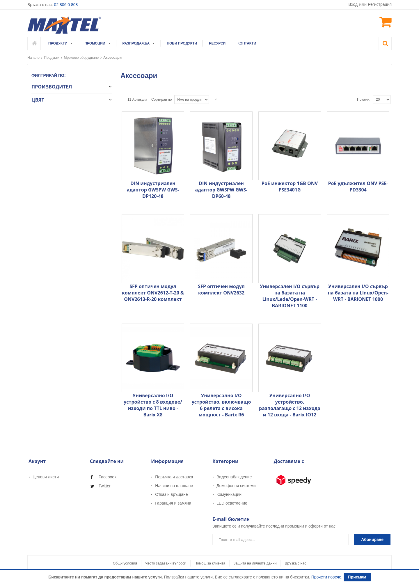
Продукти (51, 58)
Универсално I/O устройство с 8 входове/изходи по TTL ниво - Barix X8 (153, 405)
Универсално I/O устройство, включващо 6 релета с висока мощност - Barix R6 (221, 405)
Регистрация (380, 4)
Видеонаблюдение (234, 477)
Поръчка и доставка (174, 477)
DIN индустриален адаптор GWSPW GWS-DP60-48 (221, 189)
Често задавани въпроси (153, 563)
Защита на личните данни (267, 563)
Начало (33, 58)
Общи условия (100, 563)
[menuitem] (60, 43)
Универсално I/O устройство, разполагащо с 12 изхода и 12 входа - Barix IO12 (289, 405)
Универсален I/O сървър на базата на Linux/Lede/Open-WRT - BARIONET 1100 (289, 296)
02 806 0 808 (66, 4)
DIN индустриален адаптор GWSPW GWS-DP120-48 (153, 189)
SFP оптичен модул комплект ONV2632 (221, 289)
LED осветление (231, 503)
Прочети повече (326, 577)
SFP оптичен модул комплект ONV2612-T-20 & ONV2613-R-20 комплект (153, 292)
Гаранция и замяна (173, 503)
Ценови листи (46, 477)
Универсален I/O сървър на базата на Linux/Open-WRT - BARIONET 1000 (358, 292)
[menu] (152, 43)
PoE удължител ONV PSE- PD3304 (358, 186)
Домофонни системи (236, 485)
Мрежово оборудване (81, 58)
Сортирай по (161, 99)
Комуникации (229, 494)
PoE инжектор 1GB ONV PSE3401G (290, 186)
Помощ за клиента (210, 563)
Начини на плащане (174, 485)
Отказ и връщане (171, 494)
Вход (353, 4)
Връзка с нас (320, 563)
